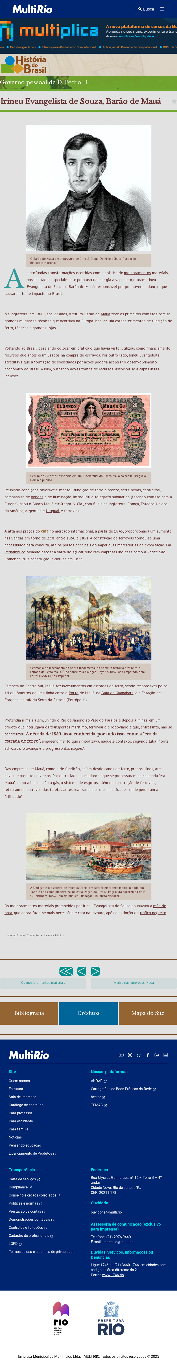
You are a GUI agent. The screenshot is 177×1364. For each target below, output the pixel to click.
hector (98, 1097)
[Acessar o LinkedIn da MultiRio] (165, 1055)
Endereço (99, 1169)
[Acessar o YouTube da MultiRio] (121, 1055)
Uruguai (52, 510)
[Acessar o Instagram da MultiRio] (130, 1055)
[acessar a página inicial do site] (32, 8)
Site (12, 1071)
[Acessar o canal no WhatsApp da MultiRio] (157, 1055)
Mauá (105, 313)
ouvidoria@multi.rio (106, 1212)
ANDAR (99, 1081)
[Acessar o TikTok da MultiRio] (139, 1055)
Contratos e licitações (28, 1227)
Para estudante (21, 1121)
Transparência (22, 1169)
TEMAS (99, 1105)
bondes (37, 496)
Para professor (20, 1113)
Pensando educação (25, 1145)
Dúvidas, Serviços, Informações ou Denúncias (122, 1254)
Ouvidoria (99, 1203)
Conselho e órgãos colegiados (35, 1195)
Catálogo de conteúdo (26, 1105)
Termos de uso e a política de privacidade (41, 1252)
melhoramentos (137, 272)
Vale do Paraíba (104, 720)
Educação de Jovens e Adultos (45, 935)
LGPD (15, 1244)
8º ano (20, 935)
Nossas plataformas (109, 1071)
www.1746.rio (113, 1275)
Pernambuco (14, 551)
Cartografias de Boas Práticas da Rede (123, 1089)
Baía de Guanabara (117, 692)
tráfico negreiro (153, 912)
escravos (92, 355)
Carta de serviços (24, 1179)
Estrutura (16, 1089)
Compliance (20, 1187)
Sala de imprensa (22, 1097)
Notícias (15, 1137)
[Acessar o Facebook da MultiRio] (148, 1055)
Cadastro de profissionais (31, 1235)
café (44, 531)
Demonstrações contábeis (32, 1219)
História (10, 935)
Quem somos (19, 1081)
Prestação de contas (27, 1211)
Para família (18, 1129)
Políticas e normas (26, 1203)
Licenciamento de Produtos (33, 1153)
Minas (142, 720)
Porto (74, 692)
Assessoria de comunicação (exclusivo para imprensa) (126, 1226)
